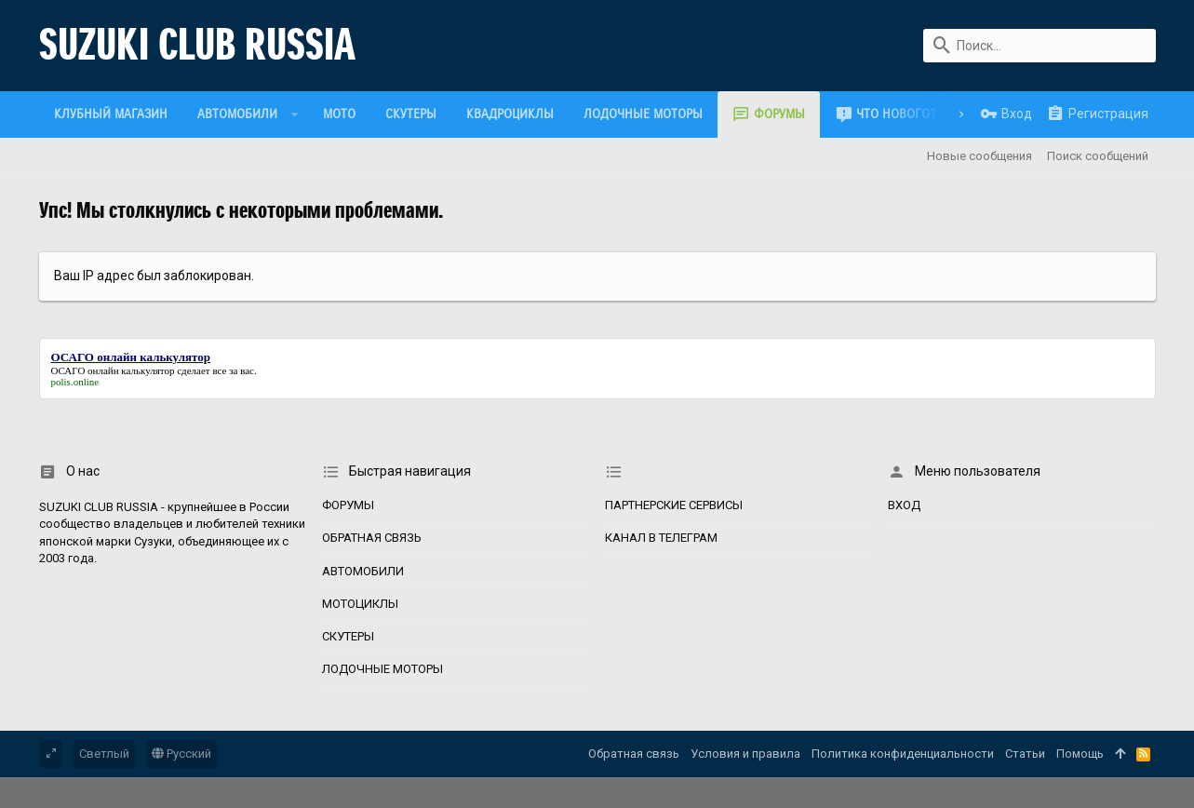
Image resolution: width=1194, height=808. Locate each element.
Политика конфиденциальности (903, 754)
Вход (904, 505)
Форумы (348, 505)
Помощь (1080, 754)
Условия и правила (745, 754)
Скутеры (348, 636)
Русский (181, 754)
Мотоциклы (360, 604)
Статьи (1025, 754)
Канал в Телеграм (661, 538)
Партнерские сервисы (674, 505)
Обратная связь (372, 538)
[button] (295, 114)
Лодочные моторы (382, 669)
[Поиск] (1039, 45)
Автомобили (363, 571)
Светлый (104, 754)
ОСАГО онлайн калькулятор (113, 370)
